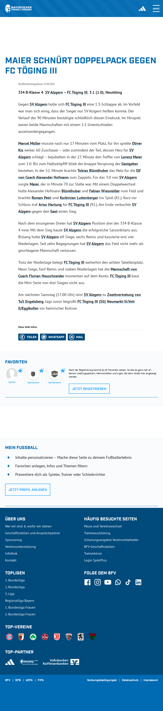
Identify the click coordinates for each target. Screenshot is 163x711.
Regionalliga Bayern (19, 600)
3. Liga (9, 594)
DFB (18, 680)
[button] (28, 337)
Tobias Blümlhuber (92, 170)
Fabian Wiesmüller (104, 190)
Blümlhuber (71, 190)
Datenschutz (130, 680)
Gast (54, 211)
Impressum (150, 680)
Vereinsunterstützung (20, 546)
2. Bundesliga (15, 587)
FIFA (41, 680)
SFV (7, 680)
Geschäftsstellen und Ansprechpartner (32, 533)
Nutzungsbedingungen (102, 680)
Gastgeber (129, 163)
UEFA (29, 680)
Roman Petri (41, 197)
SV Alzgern (54, 92)
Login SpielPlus (95, 560)
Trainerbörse (93, 553)
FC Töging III (77, 92)
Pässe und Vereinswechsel (103, 526)
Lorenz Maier (131, 156)
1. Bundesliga (15, 580)
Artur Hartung (50, 204)
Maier (34, 184)
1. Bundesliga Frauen (20, 607)
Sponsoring (13, 540)
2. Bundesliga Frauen (20, 614)
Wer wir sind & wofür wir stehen (28, 526)
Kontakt (10, 560)
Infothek (11, 553)
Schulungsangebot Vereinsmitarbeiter (111, 540)
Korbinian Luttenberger (79, 197)
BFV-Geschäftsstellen (99, 546)
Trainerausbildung (97, 533)
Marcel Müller (29, 143)
